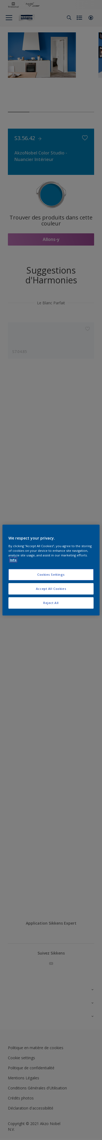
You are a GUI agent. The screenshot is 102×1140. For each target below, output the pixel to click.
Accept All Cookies (51, 589)
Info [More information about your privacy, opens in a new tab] (13, 560)
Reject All (51, 603)
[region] (50, 570)
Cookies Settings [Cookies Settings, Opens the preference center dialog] (51, 574)
